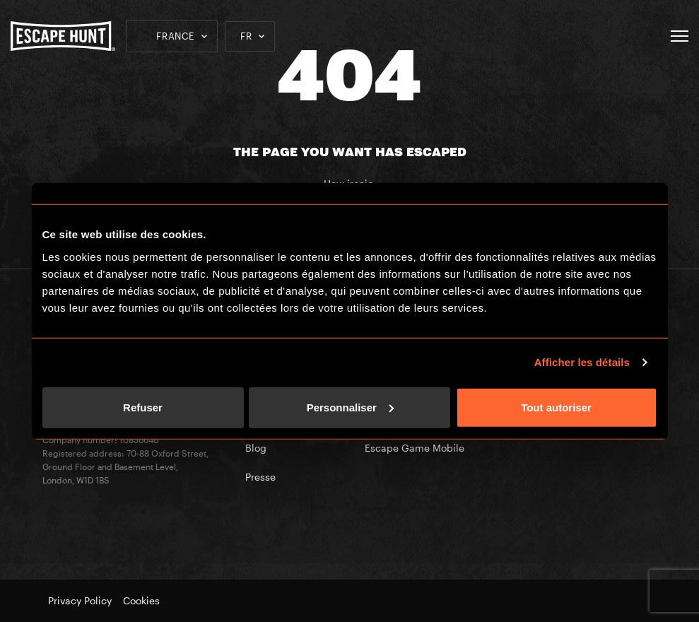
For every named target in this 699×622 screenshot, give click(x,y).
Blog (255, 448)
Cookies (141, 600)
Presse (260, 477)
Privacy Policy (80, 600)
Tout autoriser (556, 407)
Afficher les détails (582, 362)
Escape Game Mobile (414, 448)
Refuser (143, 407)
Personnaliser (350, 407)
